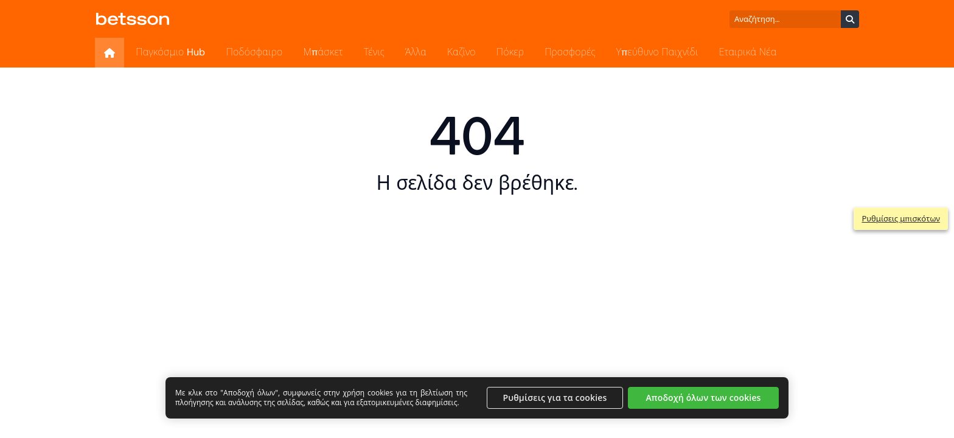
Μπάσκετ (324, 52)
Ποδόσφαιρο (254, 52)
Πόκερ (510, 52)
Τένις (374, 52)
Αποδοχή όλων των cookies (703, 397)
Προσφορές (570, 52)
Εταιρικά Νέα (748, 52)
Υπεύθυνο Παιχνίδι (657, 52)
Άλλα (416, 52)
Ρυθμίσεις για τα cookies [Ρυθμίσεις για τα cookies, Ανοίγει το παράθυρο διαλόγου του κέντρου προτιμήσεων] (555, 397)
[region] (477, 398)
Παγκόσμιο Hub (170, 52)
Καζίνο (461, 52)
